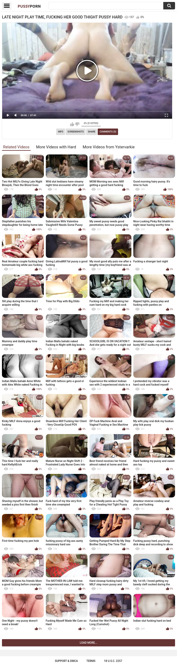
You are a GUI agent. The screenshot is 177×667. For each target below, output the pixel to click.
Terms (90, 660)
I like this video (72, 124)
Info (60, 131)
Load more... (88, 642)
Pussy (29, 6)
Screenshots (76, 131)
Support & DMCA (66, 660)
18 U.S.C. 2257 (113, 660)
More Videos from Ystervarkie (109, 147)
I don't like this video (77, 124)
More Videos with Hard (56, 147)
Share (91, 131)
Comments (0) (108, 131)
